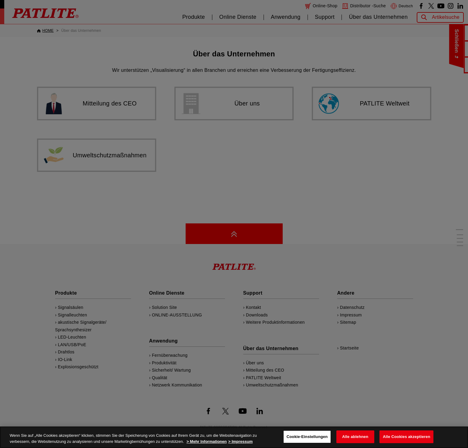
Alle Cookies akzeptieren (406, 436)
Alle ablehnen (355, 436)
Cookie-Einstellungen (307, 436)
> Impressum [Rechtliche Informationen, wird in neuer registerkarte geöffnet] (240, 441)
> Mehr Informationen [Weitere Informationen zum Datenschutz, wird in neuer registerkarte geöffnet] (207, 441)
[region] (234, 437)
